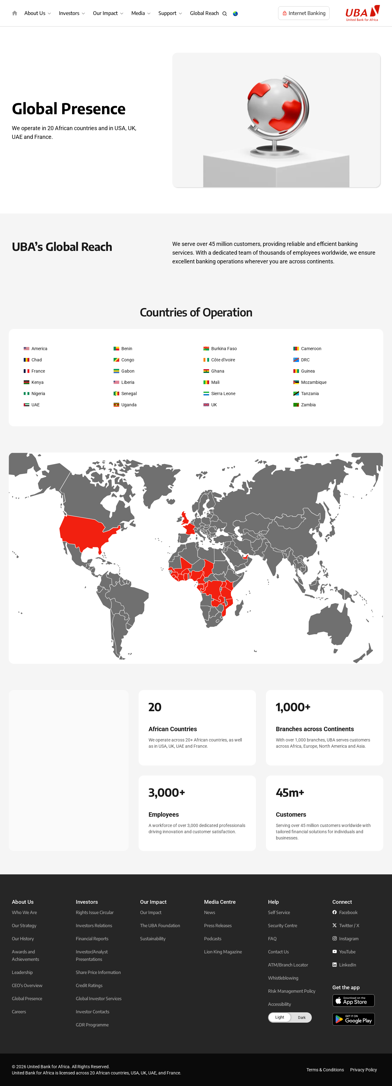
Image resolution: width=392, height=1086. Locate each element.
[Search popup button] (225, 14)
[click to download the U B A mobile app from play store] (353, 1019)
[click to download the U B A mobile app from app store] (353, 1000)
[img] (14, 13)
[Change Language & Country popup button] (235, 14)
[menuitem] (38, 13)
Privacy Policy (363, 1069)
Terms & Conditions (325, 1069)
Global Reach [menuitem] (204, 13)
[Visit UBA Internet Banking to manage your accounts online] (304, 13)
